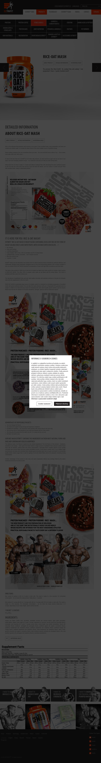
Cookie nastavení (44, 404)
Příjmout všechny (62, 404)
